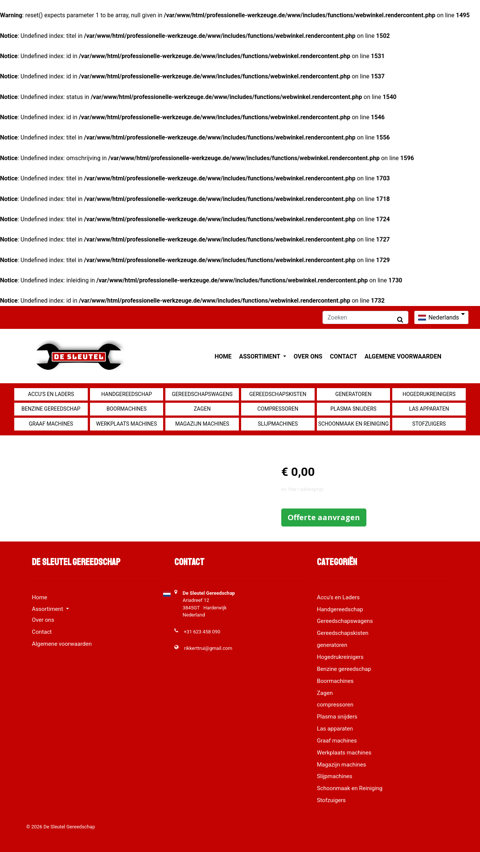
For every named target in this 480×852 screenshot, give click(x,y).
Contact (343, 356)
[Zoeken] (365, 317)
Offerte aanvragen (324, 517)
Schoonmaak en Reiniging (353, 424)
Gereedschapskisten (277, 394)
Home (222, 356)
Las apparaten (429, 409)
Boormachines (126, 409)
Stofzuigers (429, 424)
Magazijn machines (202, 424)
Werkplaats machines (126, 424)
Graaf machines (51, 424)
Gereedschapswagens (202, 394)
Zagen (202, 409)
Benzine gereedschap (50, 409)
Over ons (308, 356)
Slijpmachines (278, 424)
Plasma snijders (353, 409)
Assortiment (260, 356)
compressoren (277, 409)
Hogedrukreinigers (428, 394)
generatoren (353, 394)
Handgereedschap (126, 394)
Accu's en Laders (51, 394)
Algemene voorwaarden (402, 356)
